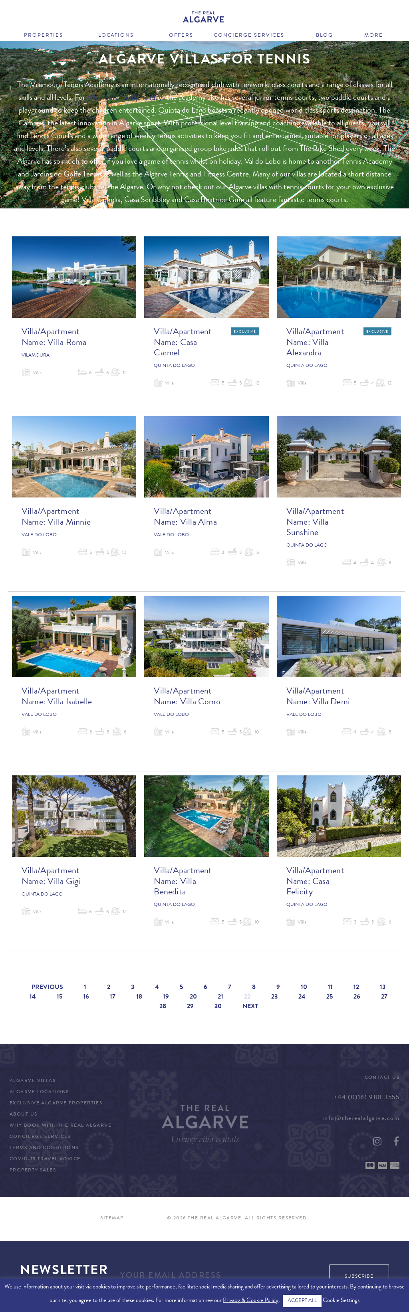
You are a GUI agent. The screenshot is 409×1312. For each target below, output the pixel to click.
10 (304, 988)
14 (33, 997)
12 (356, 988)
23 (274, 997)
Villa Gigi (64, 882)
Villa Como (200, 702)
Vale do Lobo (39, 535)
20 (193, 997)
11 (330, 988)
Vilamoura (36, 355)
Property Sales (33, 1170)
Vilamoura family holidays (126, 98)
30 (218, 1007)
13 (382, 988)
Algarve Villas (33, 1081)
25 (329, 997)
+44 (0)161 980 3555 (366, 1098)
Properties (43, 35)
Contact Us (382, 1078)
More (373, 35)
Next (250, 1007)
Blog (324, 35)
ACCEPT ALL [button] (302, 1301)
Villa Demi (331, 702)
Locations (116, 35)
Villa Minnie (69, 523)
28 (162, 1007)
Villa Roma (67, 343)
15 (59, 997)
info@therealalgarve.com (360, 1119)
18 (139, 997)
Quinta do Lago (174, 366)
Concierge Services (249, 35)
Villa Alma (198, 523)
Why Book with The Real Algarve (60, 1126)
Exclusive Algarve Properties (56, 1103)
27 (384, 997)
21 (220, 997)
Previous (47, 988)
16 (86, 997)
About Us (24, 1114)
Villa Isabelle (70, 702)
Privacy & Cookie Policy (250, 1301)
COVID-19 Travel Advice (45, 1159)
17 (112, 997)
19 (166, 997)
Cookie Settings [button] (341, 1301)
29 (190, 1007)
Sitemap (111, 1218)
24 (302, 997)
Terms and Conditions (44, 1148)
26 (356, 997)
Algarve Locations (39, 1092)
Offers (181, 35)
